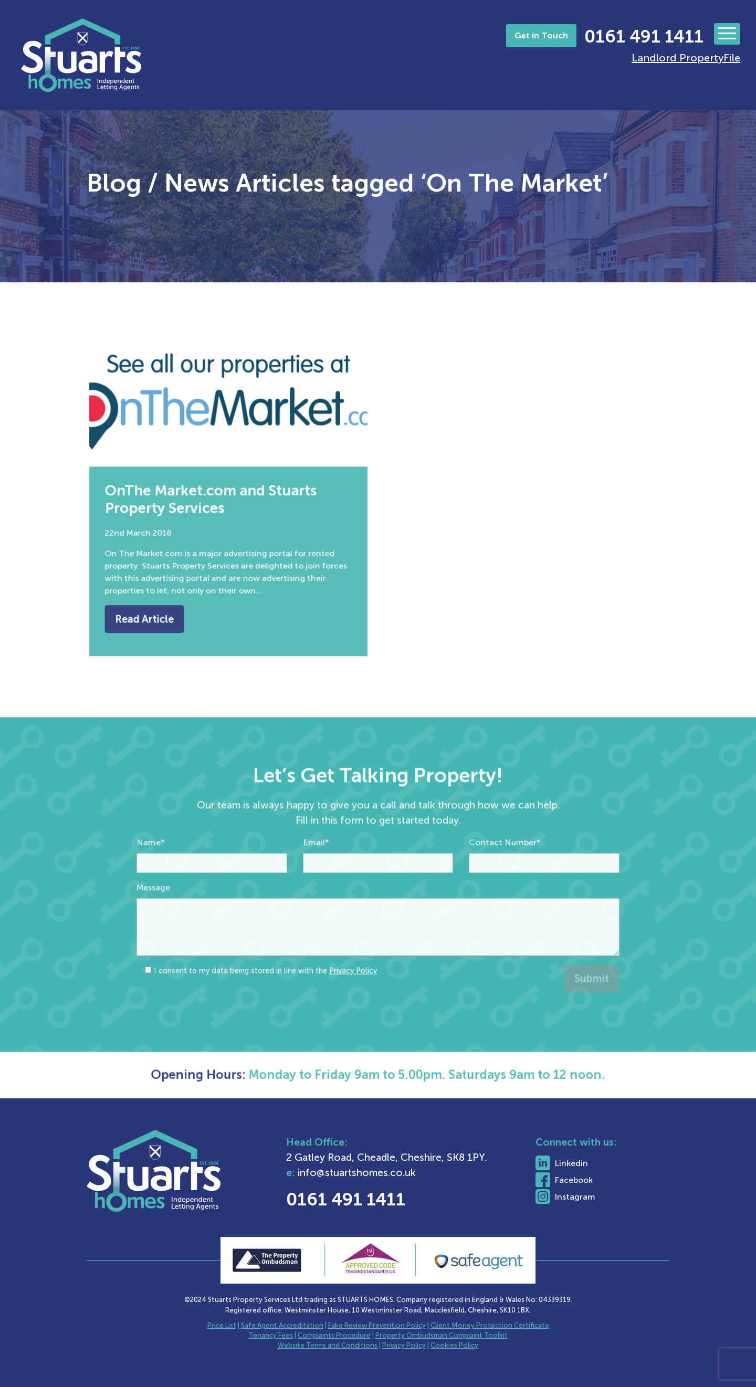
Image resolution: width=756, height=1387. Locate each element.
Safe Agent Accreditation (282, 1325)
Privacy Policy (353, 1001)
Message (153, 918)
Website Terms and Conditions (327, 1345)
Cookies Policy (454, 1345)
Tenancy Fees (271, 1335)
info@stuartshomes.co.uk (391, 1173)
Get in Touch (541, 35)
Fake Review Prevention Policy (377, 1325)
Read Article (157, 601)
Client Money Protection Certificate (489, 1325)
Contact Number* (505, 873)
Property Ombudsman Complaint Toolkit (441, 1335)
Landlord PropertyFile (686, 57)
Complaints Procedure (334, 1335)
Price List (221, 1325)
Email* (316, 873)
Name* (150, 873)
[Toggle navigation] (727, 34)
